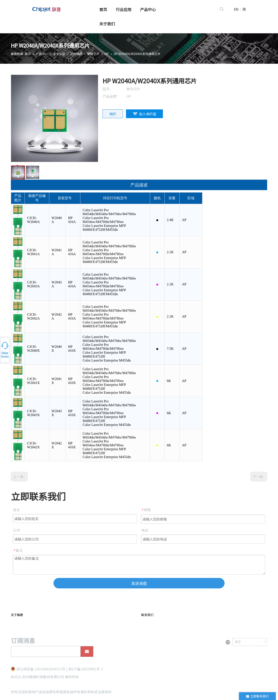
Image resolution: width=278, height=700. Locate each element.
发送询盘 (139, 583)
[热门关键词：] (221, 9)
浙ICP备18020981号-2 (85, 669)
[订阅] (86, 651)
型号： (108, 88)
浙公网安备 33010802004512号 (40, 669)
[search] (44, 651)
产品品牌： (111, 96)
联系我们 (147, 615)
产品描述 (139, 185)
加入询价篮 (147, 113)
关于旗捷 (17, 615)
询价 (112, 113)
